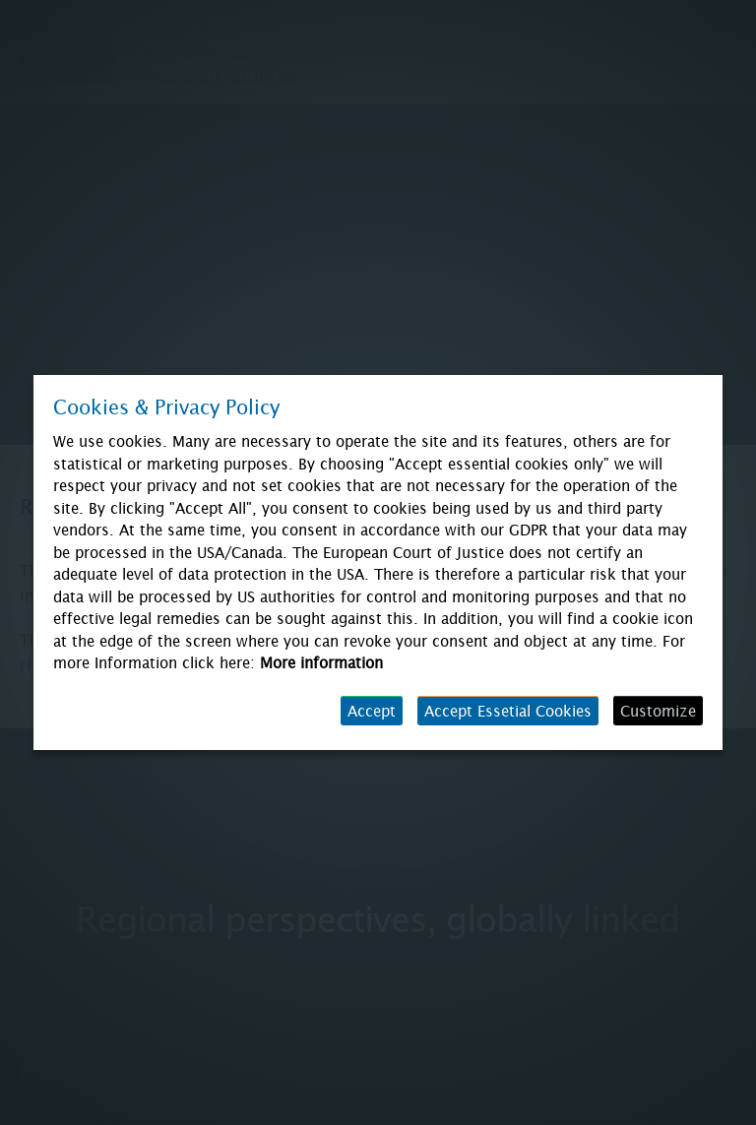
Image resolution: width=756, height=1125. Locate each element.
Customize (658, 710)
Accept (371, 710)
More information (321, 662)
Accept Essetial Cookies (508, 710)
